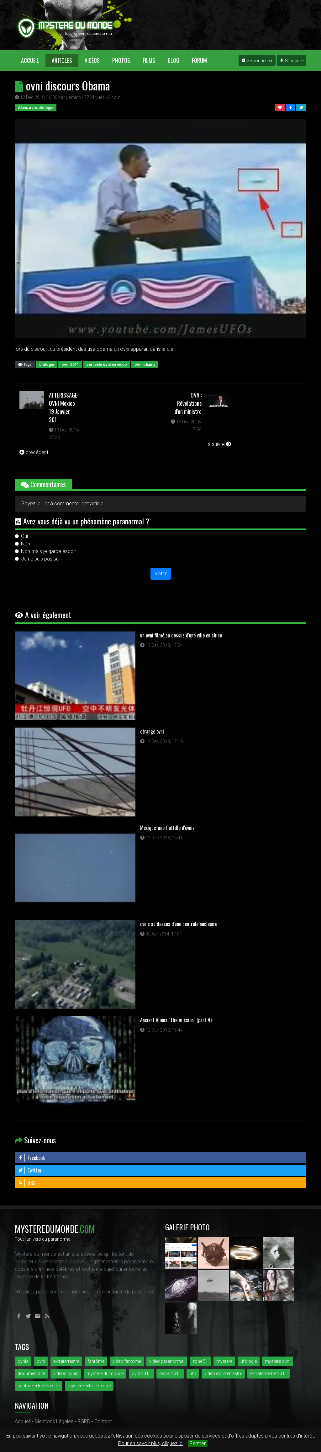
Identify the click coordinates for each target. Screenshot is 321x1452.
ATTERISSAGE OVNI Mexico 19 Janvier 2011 (63, 407)
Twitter (30, 1170)
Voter (161, 574)
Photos (121, 60)
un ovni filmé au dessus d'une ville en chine (181, 635)
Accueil (33, 60)
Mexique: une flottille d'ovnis (167, 828)
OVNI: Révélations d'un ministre (188, 403)
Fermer (198, 1443)
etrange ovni (152, 731)
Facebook (31, 1158)
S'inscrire (291, 60)
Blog (173, 60)
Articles (62, 60)
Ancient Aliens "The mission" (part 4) (176, 1020)
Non (25, 544)
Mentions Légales (54, 1421)
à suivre (219, 444)
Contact (103, 1421)
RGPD (83, 1421)
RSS (26, 1183)
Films (149, 60)
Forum (199, 60)
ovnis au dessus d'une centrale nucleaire (178, 924)
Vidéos (92, 60)
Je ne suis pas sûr (40, 559)
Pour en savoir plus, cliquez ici (150, 1443)
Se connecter (257, 60)
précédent (33, 452)
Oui (24, 536)
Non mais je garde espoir (48, 551)
